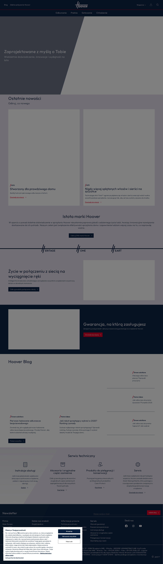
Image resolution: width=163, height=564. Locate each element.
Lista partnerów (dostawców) (14, 558)
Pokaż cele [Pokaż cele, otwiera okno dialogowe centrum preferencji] (69, 541)
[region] (42, 544)
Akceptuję (69, 531)
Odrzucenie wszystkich (69, 536)
